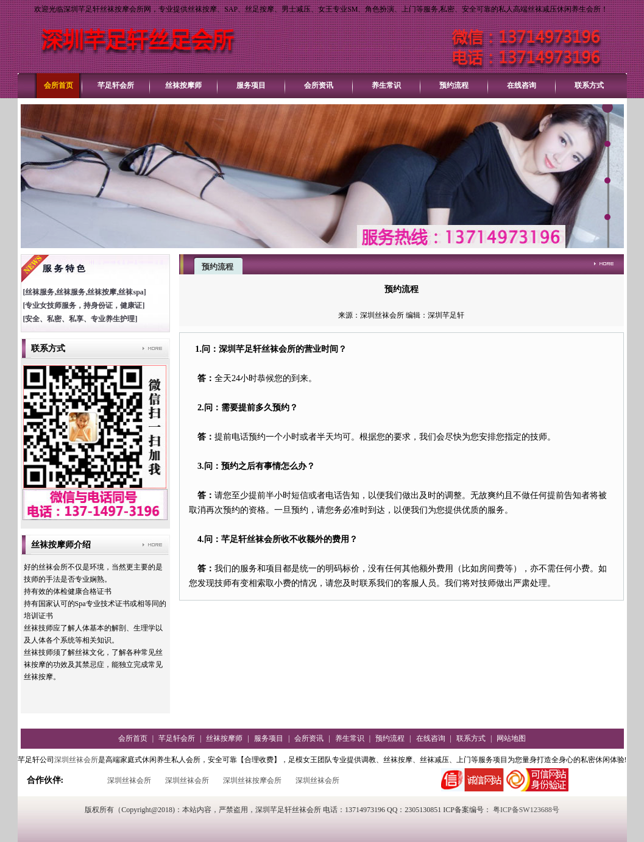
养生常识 (386, 85)
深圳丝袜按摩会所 (252, 780)
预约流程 (454, 85)
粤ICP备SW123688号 (526, 809)
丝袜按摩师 (183, 85)
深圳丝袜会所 (76, 759)
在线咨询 (521, 85)
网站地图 (511, 738)
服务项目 (251, 85)
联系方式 (589, 85)
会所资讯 (318, 85)
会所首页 (58, 85)
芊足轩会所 (115, 85)
